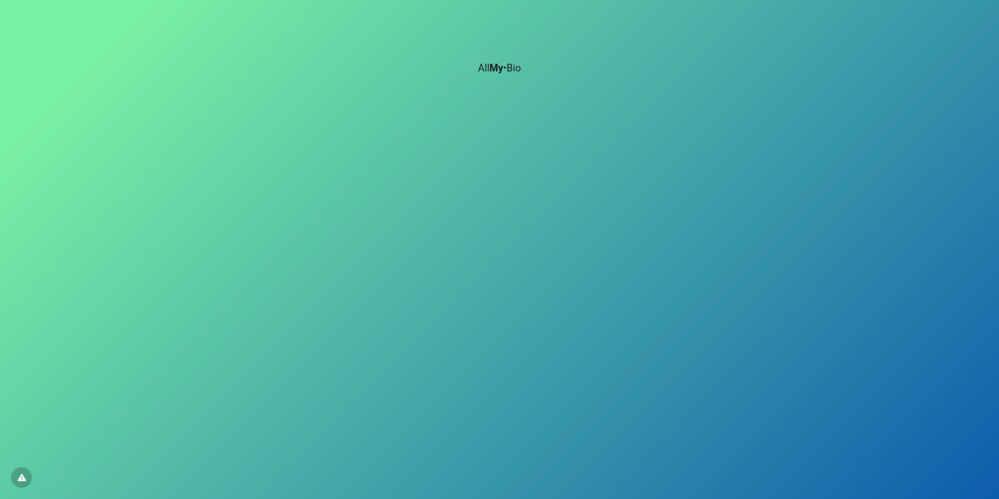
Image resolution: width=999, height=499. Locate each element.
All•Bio (499, 68)
